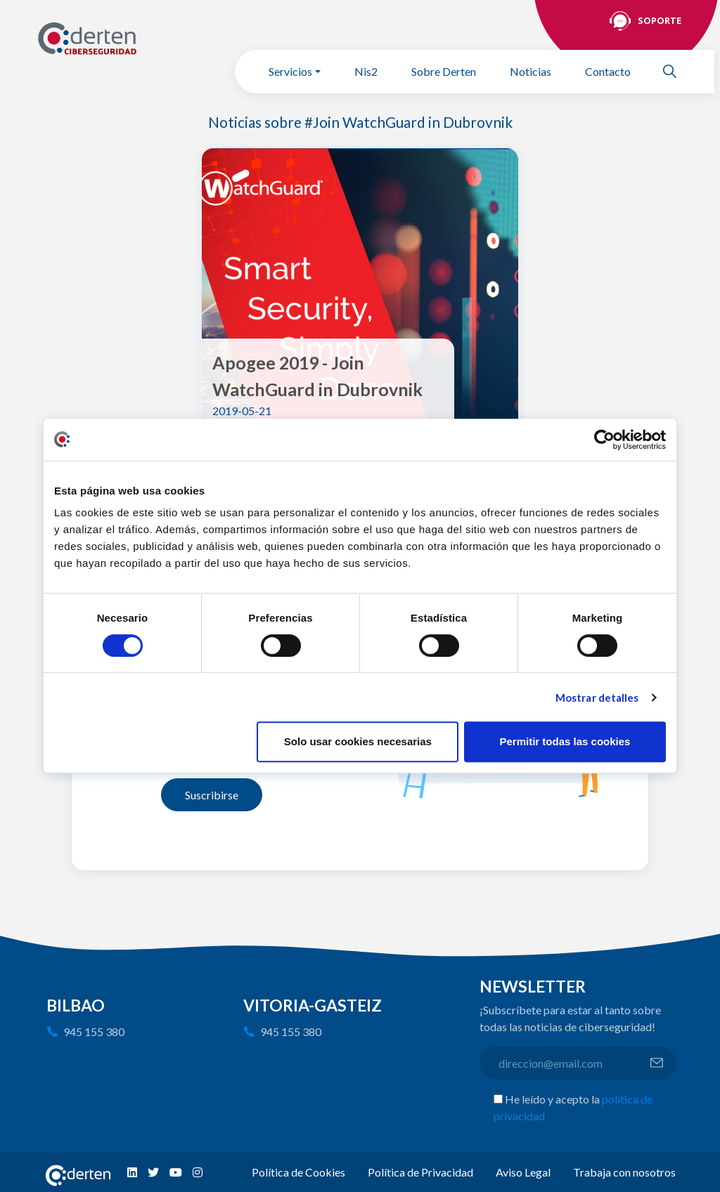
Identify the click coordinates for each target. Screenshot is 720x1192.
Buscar (675, 71)
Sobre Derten (443, 71)
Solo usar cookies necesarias (358, 741)
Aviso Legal (523, 1172)
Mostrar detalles (597, 697)
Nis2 (366, 71)
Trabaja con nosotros (624, 1172)
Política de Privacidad (420, 1172)
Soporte (659, 20)
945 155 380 (93, 1031)
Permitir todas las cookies (564, 741)
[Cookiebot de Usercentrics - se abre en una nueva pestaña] (604, 439)
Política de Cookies (298, 1172)
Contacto (608, 71)
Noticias (530, 71)
